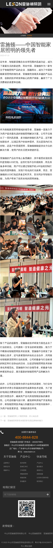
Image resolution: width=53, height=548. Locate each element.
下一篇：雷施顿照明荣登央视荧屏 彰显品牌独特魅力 (21, 421)
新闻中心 (40, 470)
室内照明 (23, 463)
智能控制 (23, 477)
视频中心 (7, 470)
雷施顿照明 (48, 534)
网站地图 (28, 546)
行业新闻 (29, 35)
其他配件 (23, 481)
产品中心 (40, 463)
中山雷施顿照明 (35, 534)
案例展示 (40, 466)
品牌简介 (7, 463)
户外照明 (23, 470)
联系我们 (40, 481)
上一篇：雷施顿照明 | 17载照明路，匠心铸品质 (19, 416)
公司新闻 (23, 35)
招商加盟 (40, 474)
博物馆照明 (24, 474)
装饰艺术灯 (24, 466)
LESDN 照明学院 (42, 477)
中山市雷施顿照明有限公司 (15, 534)
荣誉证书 (7, 466)
